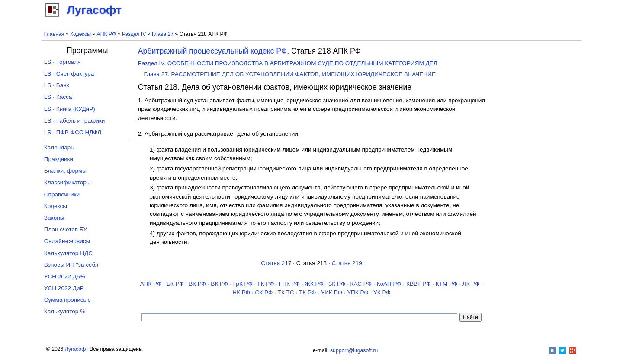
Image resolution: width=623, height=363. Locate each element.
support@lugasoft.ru (354, 350)
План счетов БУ (65, 229)
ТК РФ (307, 292)
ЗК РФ (336, 284)
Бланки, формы (65, 170)
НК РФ (241, 292)
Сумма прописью (67, 300)
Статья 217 (276, 263)
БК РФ (175, 284)
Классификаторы (67, 182)
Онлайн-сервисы (67, 241)
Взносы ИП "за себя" (72, 265)
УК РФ (382, 292)
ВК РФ (197, 284)
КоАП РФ (388, 284)
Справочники (62, 194)
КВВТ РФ (418, 284)
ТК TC (286, 292)
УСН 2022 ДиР (64, 288)
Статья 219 (346, 263)
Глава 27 (162, 34)
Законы (54, 218)
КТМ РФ (447, 284)
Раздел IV (134, 34)
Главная (54, 34)
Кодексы (80, 34)
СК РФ (264, 292)
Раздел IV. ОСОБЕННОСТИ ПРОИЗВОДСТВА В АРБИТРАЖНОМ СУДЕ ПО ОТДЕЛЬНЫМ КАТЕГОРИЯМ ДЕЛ (287, 63)
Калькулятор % (64, 311)
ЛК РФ (471, 284)
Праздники (58, 159)
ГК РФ (265, 284)
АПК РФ (106, 34)
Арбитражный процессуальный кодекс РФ (212, 51)
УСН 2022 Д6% (64, 276)
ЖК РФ (314, 284)
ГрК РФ (243, 284)
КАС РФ (361, 284)
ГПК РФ (289, 284)
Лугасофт (76, 349)
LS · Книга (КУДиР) (69, 109)
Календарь (59, 147)
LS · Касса (58, 97)
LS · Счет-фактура (69, 73)
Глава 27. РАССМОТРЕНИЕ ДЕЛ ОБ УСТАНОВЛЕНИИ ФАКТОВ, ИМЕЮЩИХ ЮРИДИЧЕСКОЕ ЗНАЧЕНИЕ (290, 74)
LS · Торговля (62, 62)
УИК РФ (331, 292)
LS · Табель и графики (74, 120)
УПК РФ (357, 292)
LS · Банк (56, 85)
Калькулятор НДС (68, 253)
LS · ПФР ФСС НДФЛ (72, 132)
